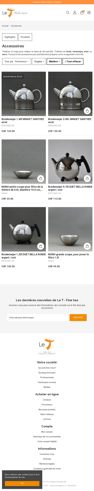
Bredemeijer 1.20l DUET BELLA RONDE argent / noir (24, 256)
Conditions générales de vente (47, 469)
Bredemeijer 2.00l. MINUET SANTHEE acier (69, 121)
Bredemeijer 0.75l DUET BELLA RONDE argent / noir (70, 188)
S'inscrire (78, 317)
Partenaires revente (47, 382)
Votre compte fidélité (47, 441)
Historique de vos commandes (47, 436)
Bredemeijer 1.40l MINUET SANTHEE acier (23, 121)
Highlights (9, 37)
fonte (68, 51)
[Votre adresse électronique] (37, 317)
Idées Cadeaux (47, 414)
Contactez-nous (47, 454)
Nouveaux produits (47, 409)
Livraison (47, 400)
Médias (47, 387)
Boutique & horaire (47, 373)
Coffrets (47, 419)
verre (4, 54)
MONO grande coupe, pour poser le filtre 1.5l (68, 256)
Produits (25, 37)
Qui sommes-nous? (47, 368)
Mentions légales (47, 464)
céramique (77, 51)
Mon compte (47, 432)
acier (87, 51)
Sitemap (47, 459)
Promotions (47, 405)
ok (22, 483)
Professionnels (47, 377)
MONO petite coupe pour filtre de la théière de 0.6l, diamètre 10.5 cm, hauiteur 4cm (22, 188)
